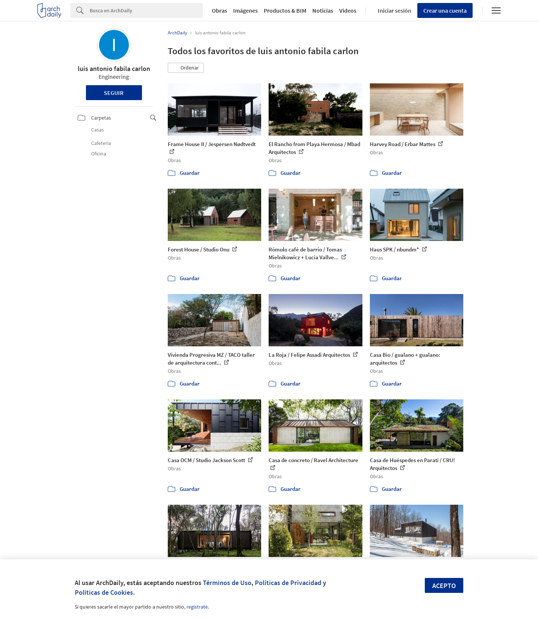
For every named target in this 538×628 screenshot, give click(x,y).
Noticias (322, 10)
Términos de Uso (227, 582)
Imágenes (245, 10)
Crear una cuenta (445, 10)
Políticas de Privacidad (288, 582)
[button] (186, 68)
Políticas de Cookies (104, 592)
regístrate (197, 606)
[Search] (146, 10)
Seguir (114, 92)
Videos (347, 10)
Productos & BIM (285, 10)
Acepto (444, 585)
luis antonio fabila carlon (114, 68)
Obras (219, 10)
